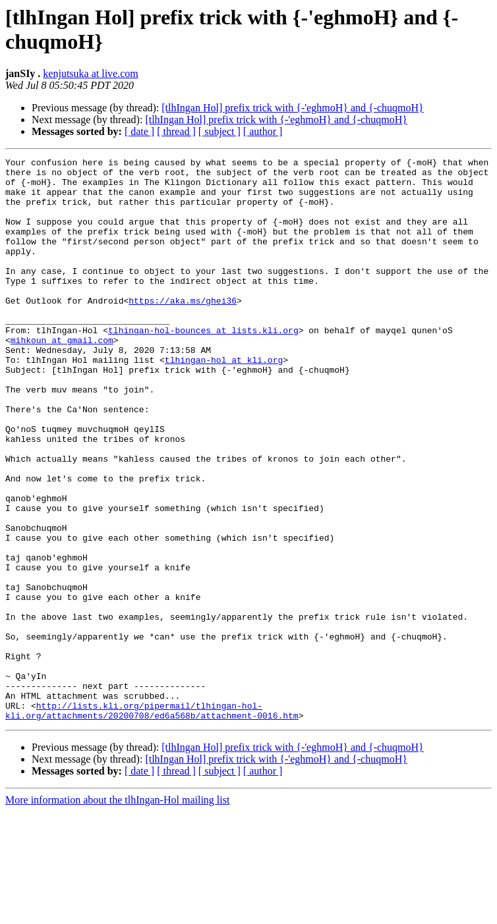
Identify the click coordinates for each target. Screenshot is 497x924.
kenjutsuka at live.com (90, 73)
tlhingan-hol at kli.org (224, 401)
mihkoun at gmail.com (62, 377)
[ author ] (263, 131)
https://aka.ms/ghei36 (183, 330)
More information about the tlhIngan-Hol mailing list (117, 912)
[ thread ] (176, 131)
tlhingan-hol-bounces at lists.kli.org (203, 365)
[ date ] (139, 131)
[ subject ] (219, 131)
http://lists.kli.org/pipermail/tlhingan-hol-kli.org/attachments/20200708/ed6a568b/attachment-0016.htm (152, 822)
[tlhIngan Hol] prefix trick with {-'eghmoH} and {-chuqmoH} (292, 107)
